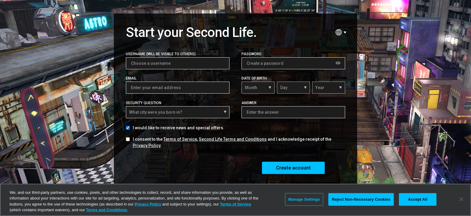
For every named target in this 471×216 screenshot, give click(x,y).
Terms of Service (180, 139)
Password (252, 54)
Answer (249, 103)
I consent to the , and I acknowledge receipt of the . (232, 142)
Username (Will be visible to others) (161, 54)
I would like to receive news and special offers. (178, 127)
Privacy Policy (146, 145)
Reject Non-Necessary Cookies (361, 199)
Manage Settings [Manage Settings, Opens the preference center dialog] (304, 199)
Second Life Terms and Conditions (233, 139)
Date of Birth (254, 78)
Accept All (417, 199)
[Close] (461, 199)
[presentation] (171, 167)
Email (131, 78)
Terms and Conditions (106, 210)
